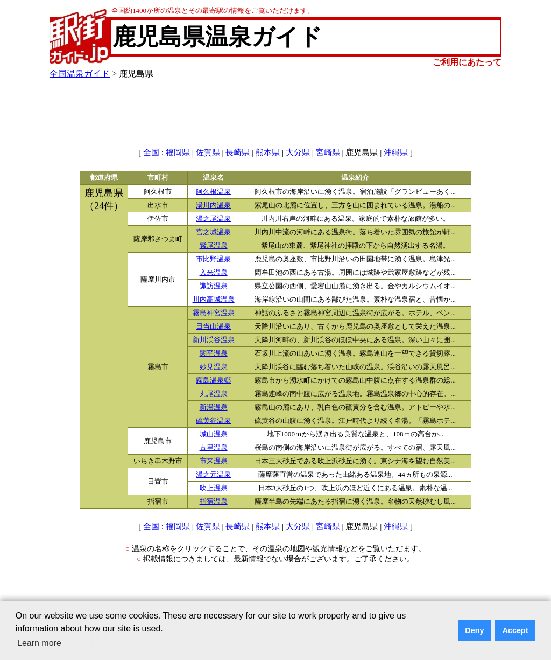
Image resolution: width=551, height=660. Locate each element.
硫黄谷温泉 (213, 421)
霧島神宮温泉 (214, 313)
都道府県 (104, 178)
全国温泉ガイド (80, 73)
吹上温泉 (214, 488)
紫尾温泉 (214, 245)
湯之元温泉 (213, 474)
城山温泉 (214, 434)
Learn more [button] (39, 643)
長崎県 (237, 152)
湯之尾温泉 (213, 219)
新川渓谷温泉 (214, 340)
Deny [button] (474, 630)
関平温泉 (214, 353)
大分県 (298, 152)
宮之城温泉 (213, 232)
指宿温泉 (214, 501)
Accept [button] (515, 630)
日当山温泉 (213, 326)
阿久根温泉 (213, 192)
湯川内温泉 (213, 205)
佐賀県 (208, 152)
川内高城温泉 (214, 299)
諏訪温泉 (214, 286)
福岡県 (178, 152)
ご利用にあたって (467, 62)
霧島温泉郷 (213, 380)
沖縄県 (396, 152)
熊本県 (268, 152)
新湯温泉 (214, 407)
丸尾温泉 (214, 394)
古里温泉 (214, 447)
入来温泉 (214, 272)
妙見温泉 (214, 367)
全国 (151, 152)
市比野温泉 (213, 259)
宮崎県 (328, 152)
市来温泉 (214, 461)
